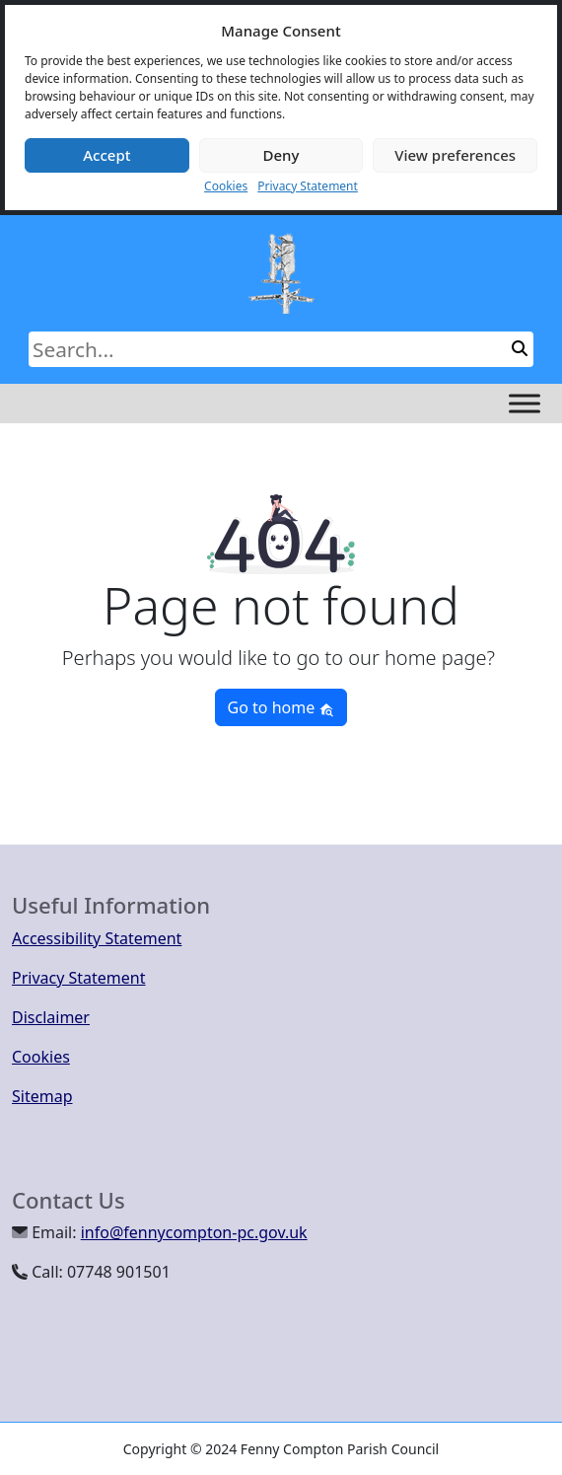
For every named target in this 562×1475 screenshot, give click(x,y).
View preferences (455, 155)
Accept (106, 155)
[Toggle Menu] (524, 403)
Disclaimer (51, 1017)
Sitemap (42, 1096)
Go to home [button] (281, 707)
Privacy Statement (307, 186)
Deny (281, 155)
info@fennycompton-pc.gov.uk (194, 1232)
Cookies (225, 186)
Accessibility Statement (96, 938)
